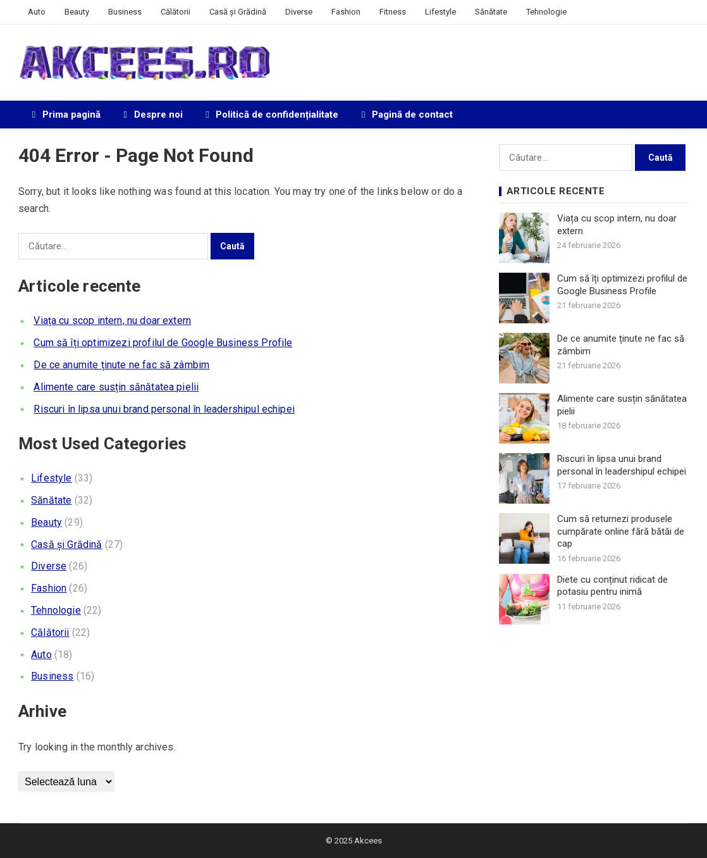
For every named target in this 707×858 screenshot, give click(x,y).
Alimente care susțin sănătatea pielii (116, 387)
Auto (37, 11)
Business (125, 11)
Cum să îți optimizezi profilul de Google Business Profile (163, 343)
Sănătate (491, 11)
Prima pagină (64, 114)
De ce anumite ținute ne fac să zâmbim (121, 365)
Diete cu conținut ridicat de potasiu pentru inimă (612, 586)
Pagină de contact (405, 114)
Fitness (392, 11)
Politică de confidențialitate (270, 114)
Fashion (345, 11)
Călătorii (175, 11)
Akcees (368, 840)
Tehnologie (546, 11)
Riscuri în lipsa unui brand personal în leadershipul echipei (164, 409)
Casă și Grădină (237, 11)
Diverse (298, 11)
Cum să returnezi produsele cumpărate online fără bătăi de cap (620, 531)
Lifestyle (440, 11)
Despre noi (151, 114)
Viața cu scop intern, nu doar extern (112, 320)
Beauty (77, 11)
